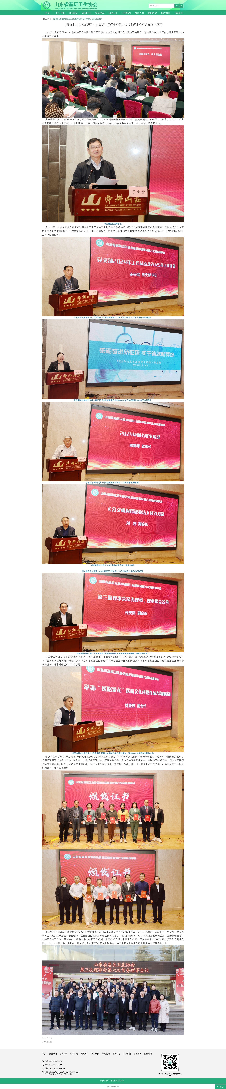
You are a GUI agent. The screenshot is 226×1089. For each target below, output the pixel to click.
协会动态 (99, 13)
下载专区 (178, 13)
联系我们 (165, 13)
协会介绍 (60, 13)
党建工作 (113, 13)
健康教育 (152, 13)
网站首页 (46, 19)
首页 (47, 13)
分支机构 (126, 13)
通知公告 (73, 13)
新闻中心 (86, 13)
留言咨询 (139, 13)
